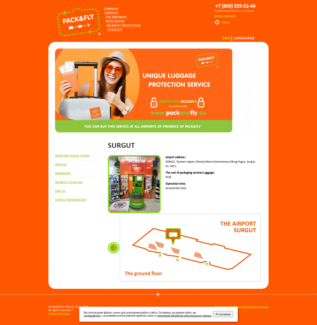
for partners (116, 17)
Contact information (225, 16)
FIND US (60, 191)
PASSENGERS (63, 173)
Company (111, 9)
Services (112, 13)
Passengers (115, 21)
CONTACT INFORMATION (70, 199)
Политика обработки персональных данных (242, 307)
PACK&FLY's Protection (69, 182)
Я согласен (223, 314)
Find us (226, 22)
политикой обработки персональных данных (184, 315)
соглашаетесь (92, 315)
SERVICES (61, 164)
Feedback (114, 30)
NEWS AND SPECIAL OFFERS (72, 155)
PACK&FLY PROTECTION (124, 25)
